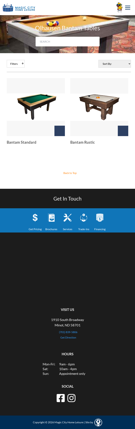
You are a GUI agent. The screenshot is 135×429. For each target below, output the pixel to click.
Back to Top (70, 172)
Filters (14, 63)
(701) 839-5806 (68, 332)
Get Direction (68, 337)
